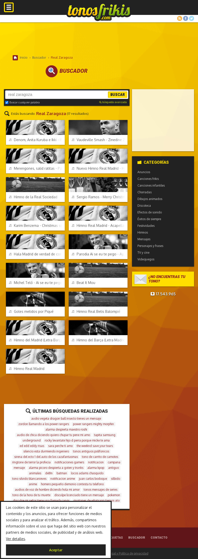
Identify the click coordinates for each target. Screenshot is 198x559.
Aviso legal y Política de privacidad (124, 553)
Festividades (146, 226)
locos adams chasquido (87, 473)
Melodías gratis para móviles (99, 11)
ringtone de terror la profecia (31, 462)
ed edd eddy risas (32, 446)
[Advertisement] (99, 38)
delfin (49, 473)
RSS (179, 18)
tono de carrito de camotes (100, 457)
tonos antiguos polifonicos (91, 451)
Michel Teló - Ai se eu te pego (35, 282)
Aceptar (56, 550)
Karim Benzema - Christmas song (37, 225)
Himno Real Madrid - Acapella (98, 225)
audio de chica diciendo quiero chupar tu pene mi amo (53, 435)
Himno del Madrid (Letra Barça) (36, 340)
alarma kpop (95, 468)
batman (62, 473)
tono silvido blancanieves (29, 478)
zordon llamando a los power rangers (43, 424)
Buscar (117, 95)
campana (114, 462)
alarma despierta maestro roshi (66, 429)
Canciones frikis (148, 179)
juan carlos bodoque (93, 478)
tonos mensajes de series (100, 489)
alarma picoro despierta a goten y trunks (56, 468)
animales (35, 473)
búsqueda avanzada (113, 102)
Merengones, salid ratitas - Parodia (37, 168)
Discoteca (144, 205)
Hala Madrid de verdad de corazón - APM (37, 254)
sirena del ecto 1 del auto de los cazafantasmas (46, 457)
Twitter (191, 18)
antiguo (113, 468)
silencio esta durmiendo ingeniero (46, 451)
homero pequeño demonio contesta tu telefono (72, 484)
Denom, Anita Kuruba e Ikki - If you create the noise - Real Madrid (37, 140)
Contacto (159, 537)
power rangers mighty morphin (93, 424)
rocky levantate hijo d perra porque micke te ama (77, 440)
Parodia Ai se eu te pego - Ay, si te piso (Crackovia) (100, 254)
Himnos (142, 232)
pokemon (114, 495)
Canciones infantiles (151, 185)
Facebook (185, 18)
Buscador (136, 537)
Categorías (153, 162)
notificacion (96, 462)
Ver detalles (15, 539)
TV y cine (143, 252)
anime (33, 484)
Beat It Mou (83, 282)
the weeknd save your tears (95, 446)
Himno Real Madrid (26, 368)
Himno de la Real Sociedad (33, 197)
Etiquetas (114, 537)
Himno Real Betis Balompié (96, 311)
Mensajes (143, 239)
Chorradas (144, 192)
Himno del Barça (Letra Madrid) (99, 340)
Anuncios (143, 172)
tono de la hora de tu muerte (31, 495)
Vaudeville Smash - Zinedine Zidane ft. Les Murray (100, 140)
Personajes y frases (150, 246)
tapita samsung (104, 435)
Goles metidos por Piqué (31, 311)
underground (32, 440)
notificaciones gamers (69, 462)
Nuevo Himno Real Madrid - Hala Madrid (100, 168)
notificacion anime (62, 478)
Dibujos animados (149, 199)
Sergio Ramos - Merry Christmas (100, 197)
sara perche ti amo (60, 446)
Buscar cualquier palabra (22, 102)
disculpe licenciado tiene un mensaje (79, 495)
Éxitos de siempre (149, 219)
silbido (115, 478)
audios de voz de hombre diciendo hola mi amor (47, 489)
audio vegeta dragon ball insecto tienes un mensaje (66, 418)
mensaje (19, 468)
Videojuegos (145, 259)
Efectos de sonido (149, 212)
